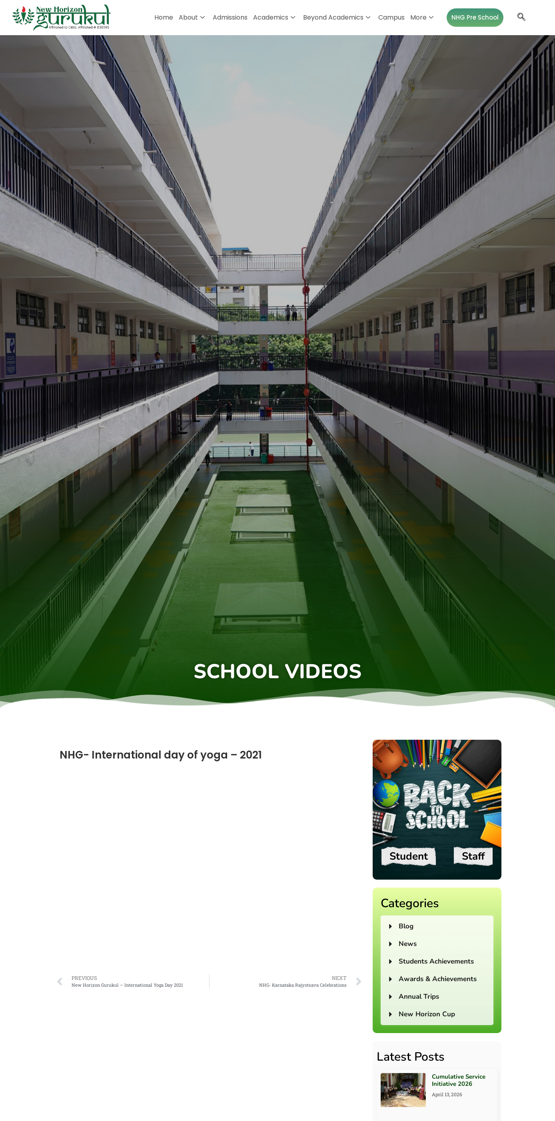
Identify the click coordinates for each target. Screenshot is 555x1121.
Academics (274, 17)
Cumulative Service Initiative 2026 (458, 1080)
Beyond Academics (336, 17)
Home (163, 17)
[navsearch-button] (521, 18)
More (421, 17)
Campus (391, 17)
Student (408, 856)
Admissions (230, 17)
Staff (473, 856)
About (192, 17)
